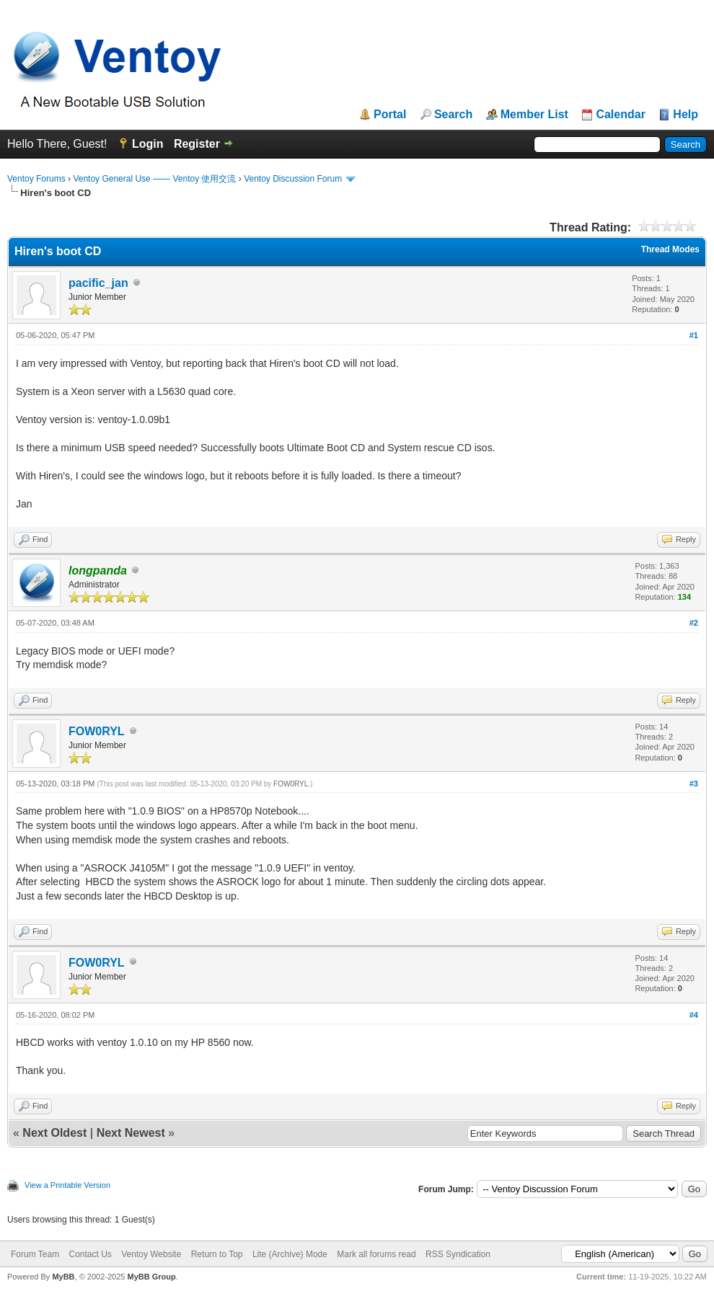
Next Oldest (54, 1133)
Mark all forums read (376, 1254)
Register (197, 144)
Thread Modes (670, 249)
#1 (693, 335)
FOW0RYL (97, 731)
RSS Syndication (458, 1254)
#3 (693, 783)
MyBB (63, 1276)
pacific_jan (98, 283)
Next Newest (131, 1133)
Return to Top (217, 1254)
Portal (390, 114)
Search (453, 114)
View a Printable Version (67, 1185)
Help (685, 114)
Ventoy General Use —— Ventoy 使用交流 (154, 179)
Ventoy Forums (36, 179)
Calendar (620, 114)
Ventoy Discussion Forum (293, 179)
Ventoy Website (151, 1254)
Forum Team (35, 1254)
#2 (693, 622)
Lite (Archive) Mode (289, 1254)
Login (148, 144)
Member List (534, 114)
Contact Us (90, 1254)
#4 (693, 1015)
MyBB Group (151, 1276)
